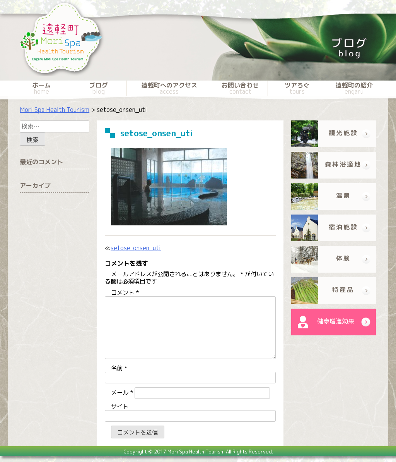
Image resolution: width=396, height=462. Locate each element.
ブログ (98, 88)
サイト (119, 406)
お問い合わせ (240, 88)
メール (122, 392)
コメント (125, 293)
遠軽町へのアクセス (169, 88)
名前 (119, 368)
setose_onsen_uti (136, 248)
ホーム (41, 88)
